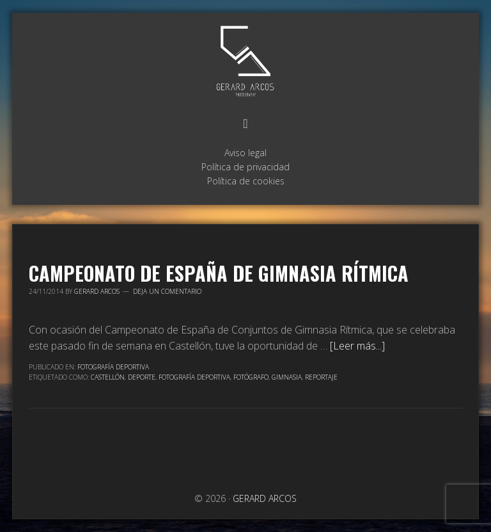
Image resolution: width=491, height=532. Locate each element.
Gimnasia (287, 377)
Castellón (108, 377)
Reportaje (321, 377)
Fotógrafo (251, 377)
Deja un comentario (167, 291)
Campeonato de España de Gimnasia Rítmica (219, 273)
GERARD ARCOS (245, 62)
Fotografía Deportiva (113, 366)
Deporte (141, 377)
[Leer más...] (357, 346)
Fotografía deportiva (194, 377)
